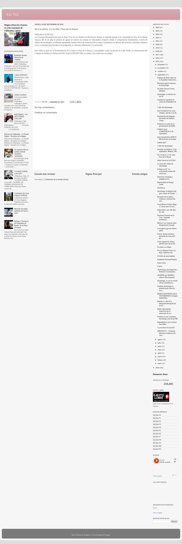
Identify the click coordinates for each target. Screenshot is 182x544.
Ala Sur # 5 (157, 430)
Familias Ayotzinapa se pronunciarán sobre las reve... (166, 288)
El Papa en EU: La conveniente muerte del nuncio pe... (166, 171)
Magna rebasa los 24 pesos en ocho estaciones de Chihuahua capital (15, 28)
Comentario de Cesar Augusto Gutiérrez (21, 194)
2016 (157, 58)
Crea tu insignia (157, 513)
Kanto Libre (161, 263)
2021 (157, 41)
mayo (160, 350)
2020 (157, 44)
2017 (157, 55)
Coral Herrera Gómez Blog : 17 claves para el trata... (167, 205)
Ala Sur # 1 (157, 418)
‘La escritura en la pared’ (166, 328)
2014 (157, 368)
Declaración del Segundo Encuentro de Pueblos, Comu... (166, 118)
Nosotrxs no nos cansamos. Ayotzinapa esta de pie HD (167, 318)
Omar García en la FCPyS (166, 160)
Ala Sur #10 (157, 446)
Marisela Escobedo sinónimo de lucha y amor (21, 211)
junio (160, 346)
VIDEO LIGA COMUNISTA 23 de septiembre (165, 131)
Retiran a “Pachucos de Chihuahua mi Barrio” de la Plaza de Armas (21, 224)
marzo (160, 356)
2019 (157, 48)
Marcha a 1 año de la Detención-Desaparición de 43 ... (166, 303)
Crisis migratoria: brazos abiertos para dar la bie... (166, 243)
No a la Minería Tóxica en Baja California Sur (166, 251)
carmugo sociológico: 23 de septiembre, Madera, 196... (167, 150)
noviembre (162, 68)
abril (159, 353)
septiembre (162, 75)
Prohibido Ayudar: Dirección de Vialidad (20, 57)
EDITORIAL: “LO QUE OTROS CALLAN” (21, 116)
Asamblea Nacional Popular (167, 259)
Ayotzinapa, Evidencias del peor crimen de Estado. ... (167, 192)
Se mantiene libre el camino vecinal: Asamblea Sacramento (21, 153)
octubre (160, 71)
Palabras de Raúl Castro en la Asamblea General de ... (167, 79)
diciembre (161, 64)
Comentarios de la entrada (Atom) (56, 179)
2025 (157, 31)
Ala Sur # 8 (157, 440)
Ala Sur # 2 (157, 421)
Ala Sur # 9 (157, 443)
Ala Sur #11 (157, 449)
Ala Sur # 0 (157, 415)
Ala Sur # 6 (157, 434)
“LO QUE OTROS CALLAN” (21, 172)
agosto (160, 339)
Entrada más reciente (45, 174)
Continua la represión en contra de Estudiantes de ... (166, 102)
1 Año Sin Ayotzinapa (164, 107)
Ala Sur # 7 (157, 437)
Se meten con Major (164, 247)
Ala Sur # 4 (157, 427)
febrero (160, 360)
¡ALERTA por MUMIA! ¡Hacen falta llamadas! (166, 276)
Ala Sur (12, 14)
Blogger (107, 535)
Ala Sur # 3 (157, 424)
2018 (157, 51)
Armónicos (161, 188)
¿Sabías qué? (161, 142)
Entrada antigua (139, 174)
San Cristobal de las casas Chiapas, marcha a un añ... (167, 112)
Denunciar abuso (160, 374)
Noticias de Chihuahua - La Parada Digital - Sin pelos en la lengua (16, 135)
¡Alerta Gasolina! (20, 95)
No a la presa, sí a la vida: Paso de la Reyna (166, 156)
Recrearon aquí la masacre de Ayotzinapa (166, 84)
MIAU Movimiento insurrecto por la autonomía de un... (164, 311)
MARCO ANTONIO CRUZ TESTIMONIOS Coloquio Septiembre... (167, 296)
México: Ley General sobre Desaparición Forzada (166, 224)
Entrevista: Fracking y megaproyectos (165, 178)
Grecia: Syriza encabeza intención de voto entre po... (166, 236)
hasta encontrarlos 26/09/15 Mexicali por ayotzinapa (167, 138)
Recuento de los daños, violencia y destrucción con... (166, 199)
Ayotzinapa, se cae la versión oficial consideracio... (167, 282)
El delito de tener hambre (166, 256)
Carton (159, 266)
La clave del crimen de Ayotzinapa (165, 165)
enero (160, 363)
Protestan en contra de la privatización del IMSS (166, 125)
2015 (157, 61)
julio (159, 343)
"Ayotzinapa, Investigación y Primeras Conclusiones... (167, 271)
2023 (157, 38)
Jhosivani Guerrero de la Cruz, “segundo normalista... (165, 217)
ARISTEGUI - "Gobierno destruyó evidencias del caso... (166, 333)
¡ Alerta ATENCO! (20, 75)
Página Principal (94, 174)
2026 (157, 27)
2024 (157, 34)
